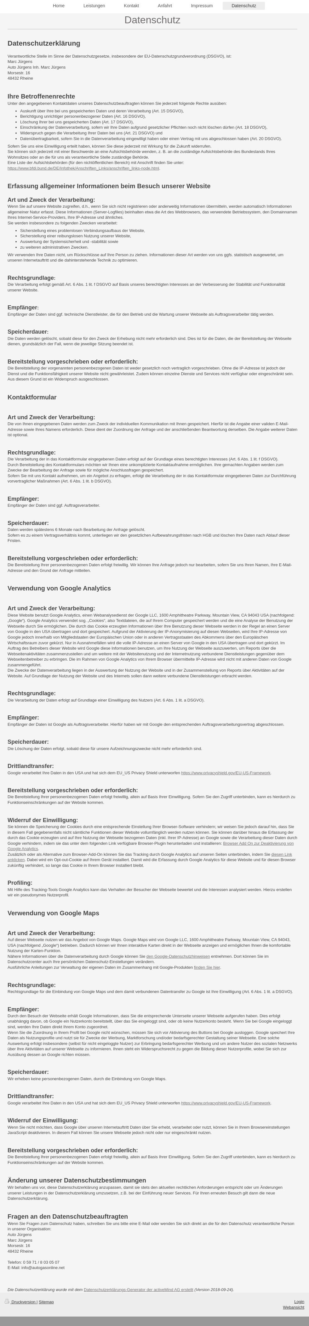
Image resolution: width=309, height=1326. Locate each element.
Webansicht (293, 1307)
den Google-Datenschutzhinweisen (178, 956)
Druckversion (21, 1302)
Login (299, 1301)
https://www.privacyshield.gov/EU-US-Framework (225, 772)
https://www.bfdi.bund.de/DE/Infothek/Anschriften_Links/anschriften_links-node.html (83, 168)
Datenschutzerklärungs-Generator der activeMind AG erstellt (138, 1289)
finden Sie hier (207, 967)
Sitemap (46, 1302)
